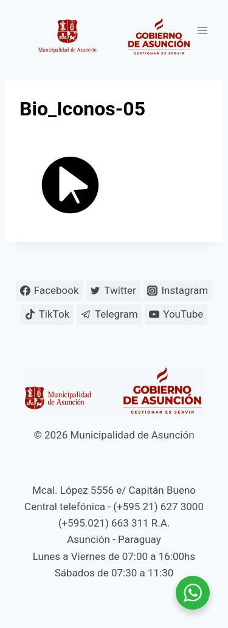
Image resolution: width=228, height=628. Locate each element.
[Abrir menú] (202, 30)
